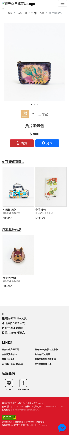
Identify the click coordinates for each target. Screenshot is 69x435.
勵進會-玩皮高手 (42, 354)
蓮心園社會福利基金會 (12, 364)
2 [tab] (34, 104)
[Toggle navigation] (62, 3)
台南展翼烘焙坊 (9, 354)
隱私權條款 (7, 421)
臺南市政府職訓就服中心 (46, 349)
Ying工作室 (37, 13)
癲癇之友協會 (8, 359)
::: (3, 9)
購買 (21, 143)
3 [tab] (37, 104)
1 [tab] (31, 104)
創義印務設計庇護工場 (45, 359)
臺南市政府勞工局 (10, 349)
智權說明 (29, 421)
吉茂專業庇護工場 (43, 364)
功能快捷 (40, 421)
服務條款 (19, 421)
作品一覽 (22, 13)
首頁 (10, 13)
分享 (47, 143)
